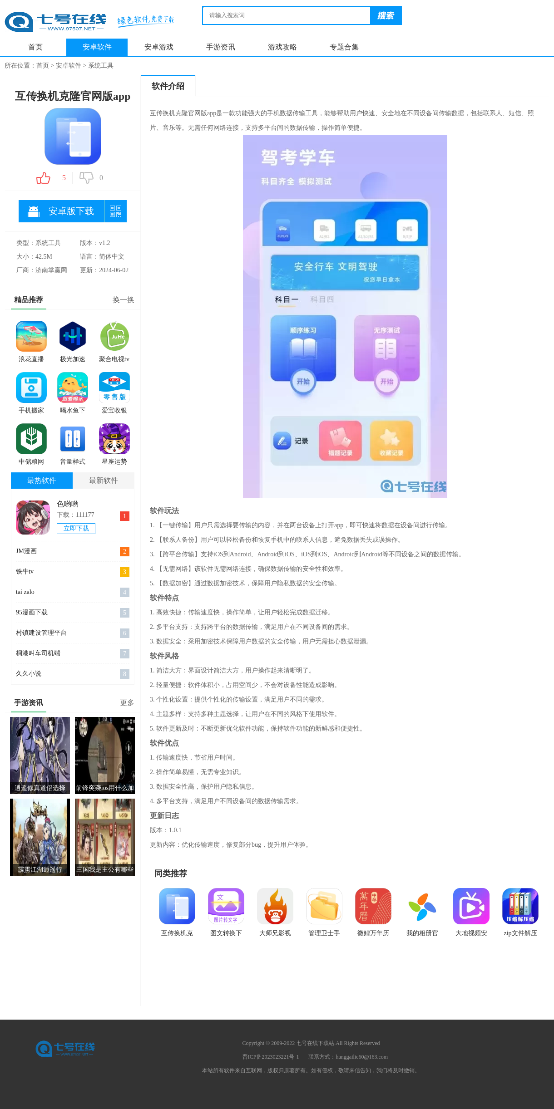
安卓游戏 (158, 47)
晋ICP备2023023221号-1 (270, 1057)
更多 (127, 703)
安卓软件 (97, 47)
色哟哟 (68, 504)
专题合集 (344, 47)
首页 (35, 47)
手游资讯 (220, 47)
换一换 (123, 300)
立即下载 (76, 528)
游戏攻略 (282, 47)
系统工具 (101, 65)
